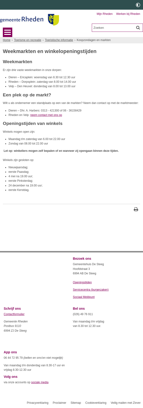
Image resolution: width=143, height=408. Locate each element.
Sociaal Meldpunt (84, 297)
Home (6, 40)
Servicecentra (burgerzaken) (91, 289)
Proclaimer (59, 402)
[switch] (138, 5)
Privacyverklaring (37, 402)
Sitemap (76, 402)
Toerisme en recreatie (27, 40)
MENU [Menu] (7, 32)
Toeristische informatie (59, 40)
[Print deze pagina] (136, 210)
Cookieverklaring (95, 402)
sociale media (39, 382)
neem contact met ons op (46, 115)
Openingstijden (82, 282)
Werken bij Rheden (128, 14)
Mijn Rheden (105, 14)
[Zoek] (138, 27)
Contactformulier (14, 314)
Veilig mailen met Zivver (126, 402)
